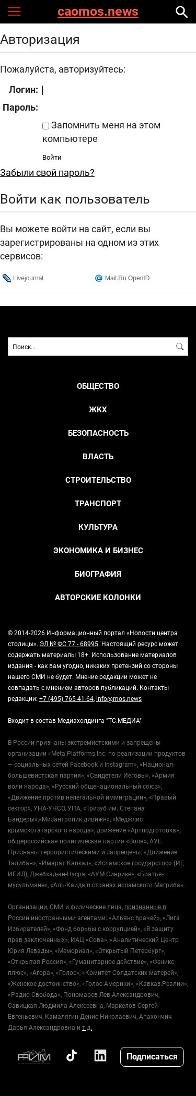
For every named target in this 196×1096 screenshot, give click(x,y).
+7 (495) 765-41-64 (66, 698)
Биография (98, 574)
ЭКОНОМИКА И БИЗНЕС (98, 550)
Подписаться (152, 1056)
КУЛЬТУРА (98, 527)
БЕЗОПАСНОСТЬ (98, 433)
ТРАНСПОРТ (98, 503)
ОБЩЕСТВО (98, 386)
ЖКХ (98, 409)
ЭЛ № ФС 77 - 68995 (69, 643)
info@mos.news (119, 698)
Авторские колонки (98, 597)
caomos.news (98, 11)
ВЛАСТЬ (98, 456)
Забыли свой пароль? (47, 172)
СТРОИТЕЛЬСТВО (98, 480)
